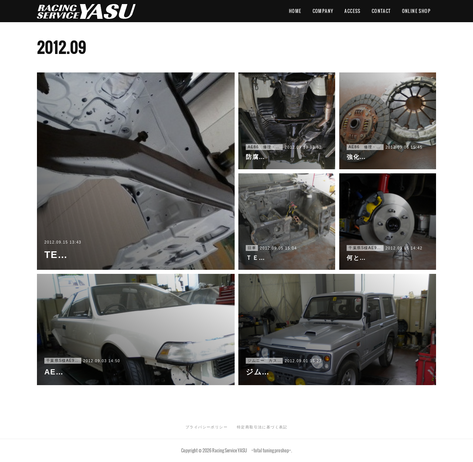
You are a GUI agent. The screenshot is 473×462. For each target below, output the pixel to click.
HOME (295, 11)
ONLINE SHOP (416, 11)
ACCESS (352, 11)
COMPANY (323, 11)
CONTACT (381, 11)
